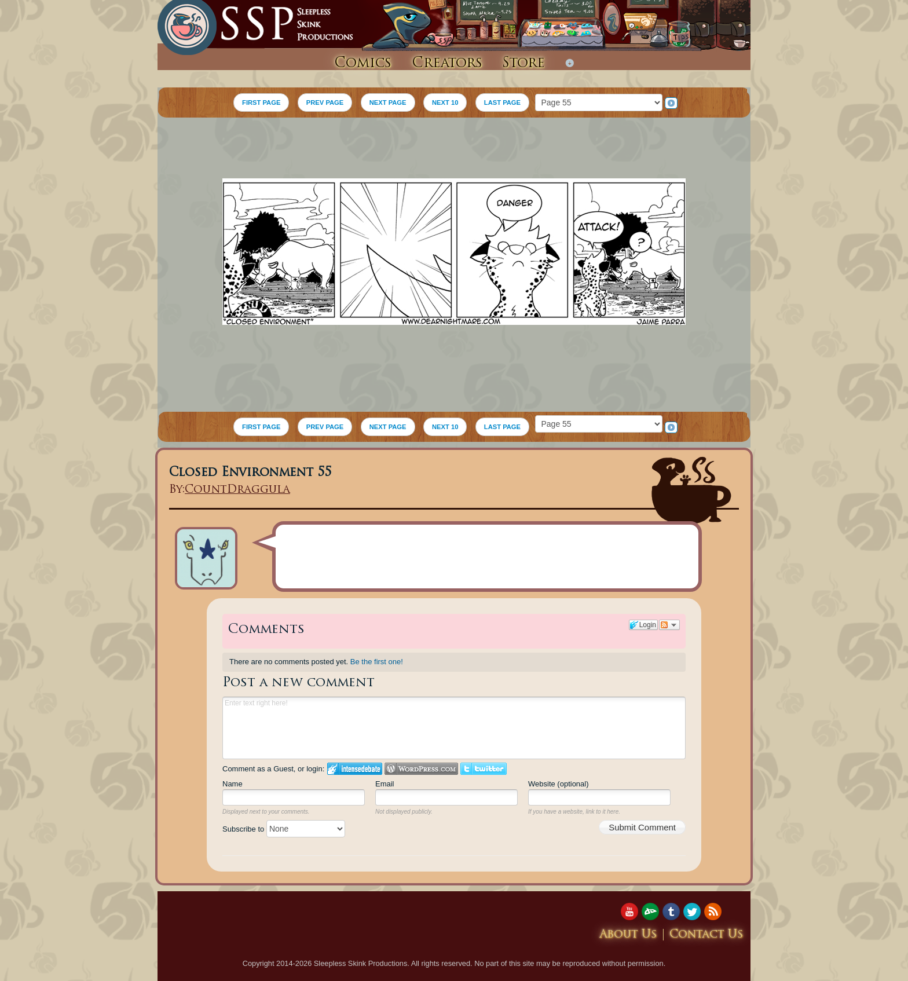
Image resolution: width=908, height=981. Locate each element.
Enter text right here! (454, 728)
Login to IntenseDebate (354, 769)
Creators (447, 64)
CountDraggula (237, 490)
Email (384, 783)
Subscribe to (283, 829)
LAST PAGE (502, 102)
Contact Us (706, 934)
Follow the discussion (669, 625)
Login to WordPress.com (421, 769)
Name (232, 783)
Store (523, 64)
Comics (362, 64)
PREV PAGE (324, 102)
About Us (628, 934)
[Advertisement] (454, 149)
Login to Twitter (483, 769)
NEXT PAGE (388, 102)
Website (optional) (558, 783)
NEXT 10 (445, 102)
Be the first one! (376, 661)
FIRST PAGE (261, 102)
